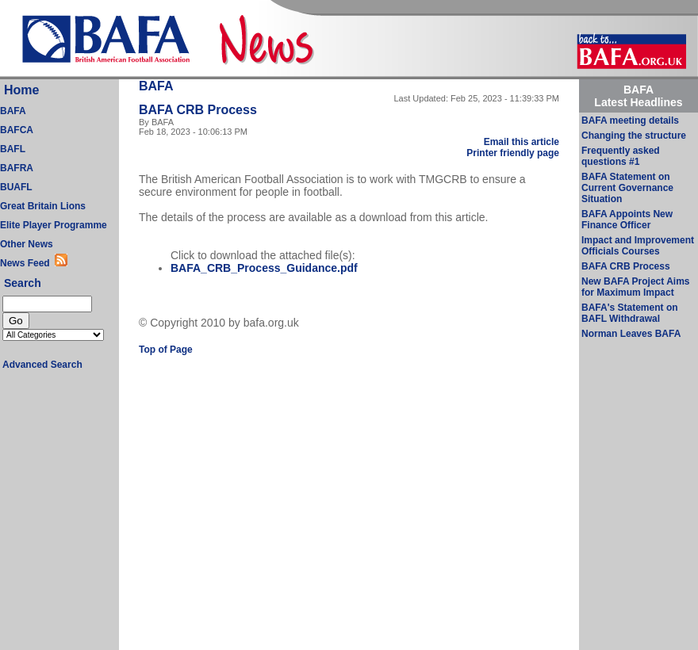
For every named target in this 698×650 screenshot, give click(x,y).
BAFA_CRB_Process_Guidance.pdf (264, 268)
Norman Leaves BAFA (631, 333)
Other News (26, 244)
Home (21, 90)
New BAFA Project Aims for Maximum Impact (635, 287)
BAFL (12, 149)
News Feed (27, 263)
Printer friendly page (512, 153)
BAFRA (16, 168)
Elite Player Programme (53, 225)
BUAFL (16, 187)
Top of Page (166, 349)
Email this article (521, 141)
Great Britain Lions (43, 206)
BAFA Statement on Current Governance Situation (627, 188)
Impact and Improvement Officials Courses (637, 246)
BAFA (13, 111)
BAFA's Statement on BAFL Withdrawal (629, 313)
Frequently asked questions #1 (620, 156)
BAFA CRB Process (625, 266)
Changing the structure (633, 135)
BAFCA (16, 130)
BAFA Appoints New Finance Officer (627, 219)
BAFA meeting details (630, 120)
